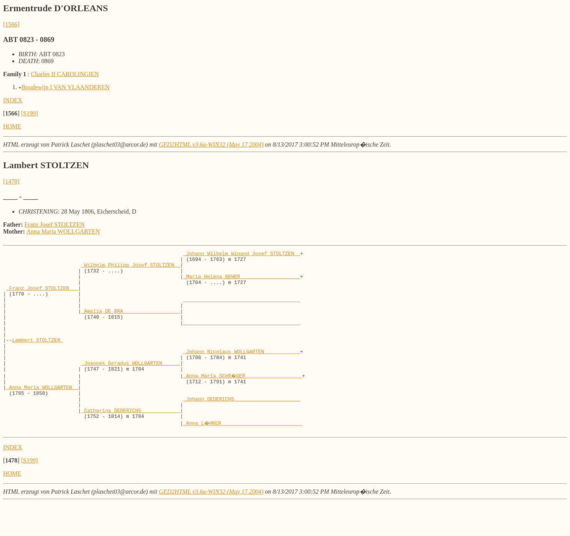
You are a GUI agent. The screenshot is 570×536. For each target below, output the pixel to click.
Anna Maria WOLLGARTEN (63, 231)
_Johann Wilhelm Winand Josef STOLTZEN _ (241, 254)
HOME (12, 126)
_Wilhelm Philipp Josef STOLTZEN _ (130, 268)
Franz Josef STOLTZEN (55, 224)
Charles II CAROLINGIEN (65, 74)
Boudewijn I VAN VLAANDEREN (66, 87)
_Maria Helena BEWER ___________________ (241, 282)
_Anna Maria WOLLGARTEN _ (42, 413)
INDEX (12, 100)
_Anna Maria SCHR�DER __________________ (243, 399)
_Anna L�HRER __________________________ (243, 455)
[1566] (11, 24)
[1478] (11, 181)
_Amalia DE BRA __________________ (130, 323)
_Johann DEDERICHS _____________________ (241, 427)
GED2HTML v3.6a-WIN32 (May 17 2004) (211, 144)
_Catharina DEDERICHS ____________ (130, 441)
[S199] (29, 113)
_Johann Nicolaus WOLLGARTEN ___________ (241, 372)
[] (11, 113)
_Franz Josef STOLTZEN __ (42, 295)
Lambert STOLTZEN (37, 358)
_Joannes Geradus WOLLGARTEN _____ (130, 385)
